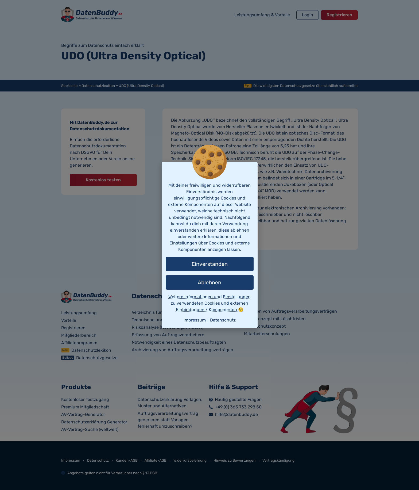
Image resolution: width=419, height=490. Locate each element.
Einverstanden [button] (210, 264)
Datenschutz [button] (223, 320)
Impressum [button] (195, 320)
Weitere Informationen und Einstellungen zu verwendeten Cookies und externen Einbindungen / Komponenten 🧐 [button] (209, 303)
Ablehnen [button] (209, 282)
